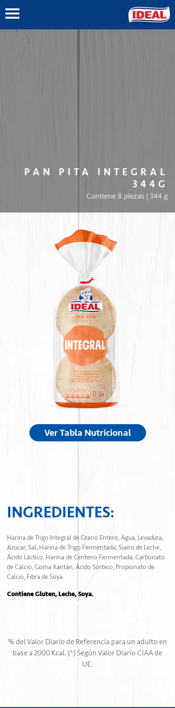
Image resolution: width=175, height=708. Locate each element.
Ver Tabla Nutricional (87, 433)
